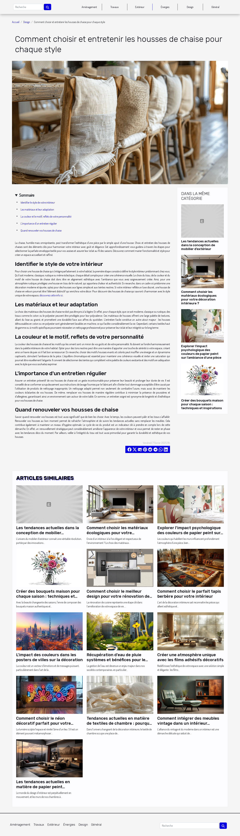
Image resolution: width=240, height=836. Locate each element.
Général (215, 7)
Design (190, 7)
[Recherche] (28, 7)
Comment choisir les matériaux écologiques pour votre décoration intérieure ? (198, 297)
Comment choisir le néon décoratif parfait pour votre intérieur (43, 723)
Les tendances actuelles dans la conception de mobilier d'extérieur (199, 245)
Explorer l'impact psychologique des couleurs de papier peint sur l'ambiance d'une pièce (201, 352)
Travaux (114, 7)
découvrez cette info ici (51, 295)
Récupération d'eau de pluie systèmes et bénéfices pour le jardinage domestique (116, 659)
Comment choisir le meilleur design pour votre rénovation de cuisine (118, 596)
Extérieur (139, 7)
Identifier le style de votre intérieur (38, 202)
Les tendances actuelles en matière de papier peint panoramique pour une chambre (47, 787)
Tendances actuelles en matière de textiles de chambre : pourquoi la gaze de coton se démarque (120, 723)
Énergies (165, 7)
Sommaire (26, 195)
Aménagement (89, 7)
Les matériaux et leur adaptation (37, 209)
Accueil (15, 22)
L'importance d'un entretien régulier (39, 223)
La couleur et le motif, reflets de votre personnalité (46, 216)
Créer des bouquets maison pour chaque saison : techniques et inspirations (202, 404)
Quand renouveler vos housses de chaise (41, 230)
